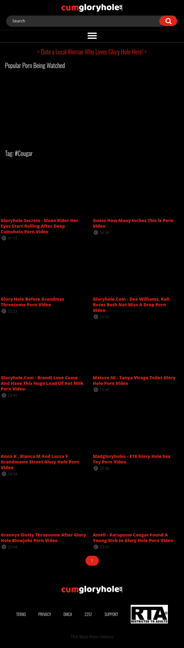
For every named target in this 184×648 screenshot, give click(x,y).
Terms (21, 614)
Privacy (44, 614)
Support (111, 614)
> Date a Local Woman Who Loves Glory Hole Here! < (92, 51)
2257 (88, 614)
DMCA (68, 614)
